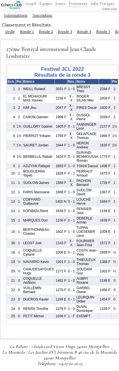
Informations (15, 16)
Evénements (78, 3)
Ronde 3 (65, 32)
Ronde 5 (103, 32)
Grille (10, 32)
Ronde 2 (46, 32)
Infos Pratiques (103, 3)
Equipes (45, 3)
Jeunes (60, 3)
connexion (109, 8)
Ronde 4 (84, 32)
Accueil (30, 3)
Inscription (42, 16)
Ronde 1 (27, 32)
